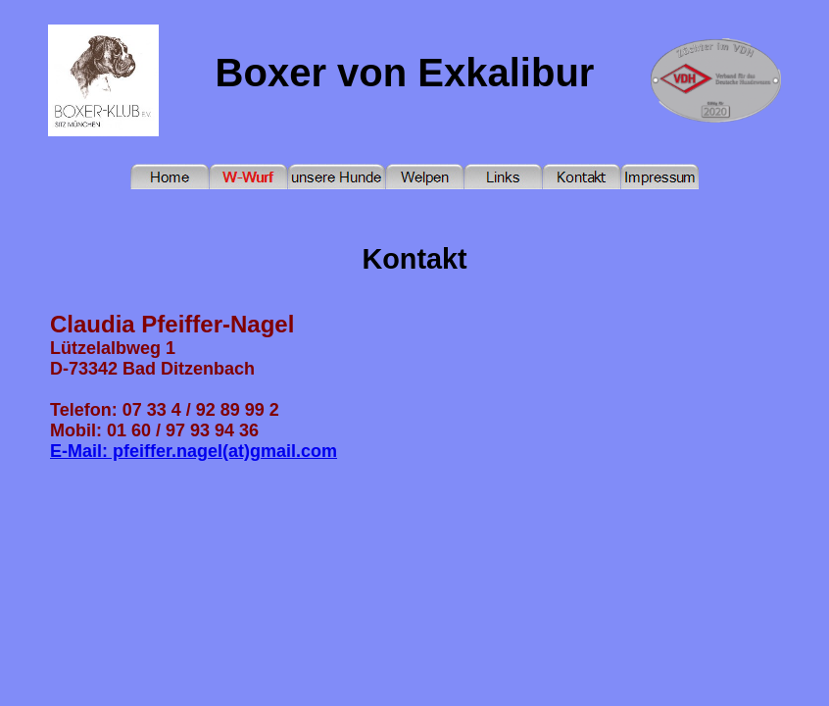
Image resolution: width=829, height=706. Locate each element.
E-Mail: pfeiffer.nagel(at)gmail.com (193, 451)
